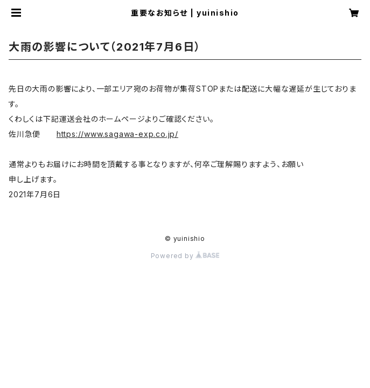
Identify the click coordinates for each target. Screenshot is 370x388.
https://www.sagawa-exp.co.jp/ (117, 133)
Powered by (185, 256)
